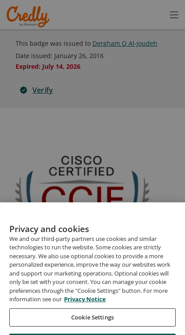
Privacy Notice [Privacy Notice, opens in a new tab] (85, 319)
